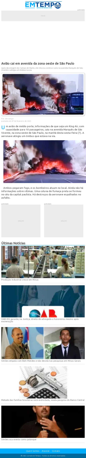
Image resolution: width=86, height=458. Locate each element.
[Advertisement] (43, 41)
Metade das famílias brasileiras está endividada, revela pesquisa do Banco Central (43, 400)
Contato (56, 451)
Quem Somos (32, 451)
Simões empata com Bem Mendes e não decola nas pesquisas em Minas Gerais (41, 361)
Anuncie (45, 451)
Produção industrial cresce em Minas (20, 280)
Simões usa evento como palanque (18, 439)
